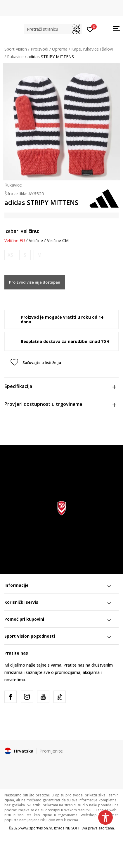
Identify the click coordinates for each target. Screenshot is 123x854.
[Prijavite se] (90, 29)
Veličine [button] (36, 240)
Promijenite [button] (51, 751)
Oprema (59, 49)
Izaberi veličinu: (21, 231)
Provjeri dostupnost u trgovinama (60, 404)
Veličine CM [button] (58, 240)
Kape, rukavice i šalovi (92, 49)
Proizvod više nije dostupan (34, 282)
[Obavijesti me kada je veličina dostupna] (10, 255)
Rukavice (15, 56)
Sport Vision (15, 49)
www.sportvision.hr (36, 828)
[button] (53, 29)
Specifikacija (60, 386)
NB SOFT (72, 828)
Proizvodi (39, 49)
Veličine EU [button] (14, 240)
